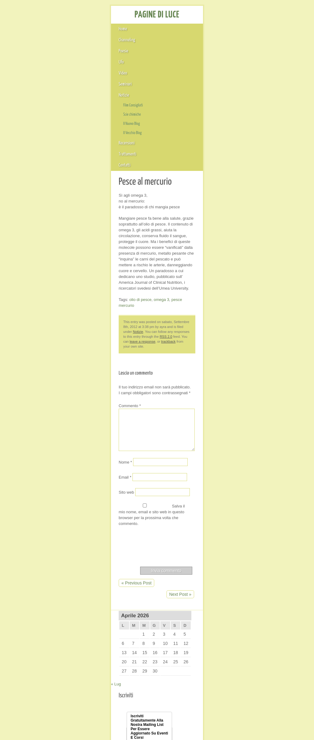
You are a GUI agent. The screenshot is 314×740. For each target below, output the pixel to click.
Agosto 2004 (239, 577)
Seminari (158, 43)
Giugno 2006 (239, 519)
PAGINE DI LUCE (50, 23)
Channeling (50, 43)
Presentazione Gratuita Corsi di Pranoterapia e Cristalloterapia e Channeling (258, 302)
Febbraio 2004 (241, 601)
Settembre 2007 (242, 494)
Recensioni (219, 43)
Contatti (288, 43)
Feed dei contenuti (244, 636)
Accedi (233, 628)
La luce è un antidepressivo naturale (261, 287)
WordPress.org (241, 653)
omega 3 (61, 144)
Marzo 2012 (238, 444)
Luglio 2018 (238, 353)
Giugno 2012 (239, 419)
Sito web (23, 308)
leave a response (120, 166)
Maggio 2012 (239, 428)
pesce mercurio (86, 144)
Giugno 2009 (239, 469)
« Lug (220, 124)
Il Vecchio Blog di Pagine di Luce (258, 687)
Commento (27, 221)
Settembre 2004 (242, 568)
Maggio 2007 (239, 502)
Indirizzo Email (243, 194)
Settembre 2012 (242, 403)
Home (20, 43)
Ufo (106, 43)
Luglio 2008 (238, 477)
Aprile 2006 (238, 527)
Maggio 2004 (239, 585)
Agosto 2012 (239, 411)
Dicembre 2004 (241, 552)
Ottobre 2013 (239, 378)
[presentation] (62, 354)
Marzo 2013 (238, 386)
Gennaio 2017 (240, 361)
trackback (146, 166)
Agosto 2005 (239, 544)
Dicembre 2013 (241, 370)
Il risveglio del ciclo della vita (254, 264)
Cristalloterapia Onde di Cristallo (258, 679)
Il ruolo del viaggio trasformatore (257, 256)
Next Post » (189, 389)
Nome (22, 278)
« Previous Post (33, 389)
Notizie (188, 43)
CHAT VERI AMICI (240, 231)
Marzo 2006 (238, 535)
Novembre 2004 (242, 560)
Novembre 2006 (242, 510)
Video (130, 43)
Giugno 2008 (239, 486)
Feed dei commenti (245, 644)
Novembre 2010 (242, 461)
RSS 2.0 (79, 166)
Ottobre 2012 (239, 394)
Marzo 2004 (238, 593)
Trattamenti (254, 43)
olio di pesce (39, 144)
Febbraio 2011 (241, 452)
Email (22, 293)
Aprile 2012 (238, 436)
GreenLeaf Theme (244, 719)
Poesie (81, 43)
